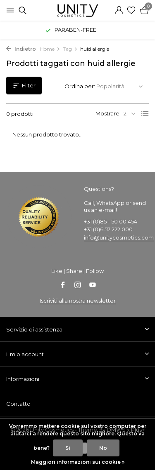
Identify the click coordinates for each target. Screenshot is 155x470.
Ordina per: (79, 86)
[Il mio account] (119, 10)
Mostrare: (108, 113)
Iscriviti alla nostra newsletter (78, 300)
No (103, 448)
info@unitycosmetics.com (119, 237)
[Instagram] (77, 286)
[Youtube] (92, 286)
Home (50, 49)
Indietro (21, 49)
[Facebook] (63, 286)
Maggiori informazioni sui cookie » (77, 462)
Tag (70, 49)
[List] (145, 114)
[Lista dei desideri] (131, 10)
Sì (67, 448)
